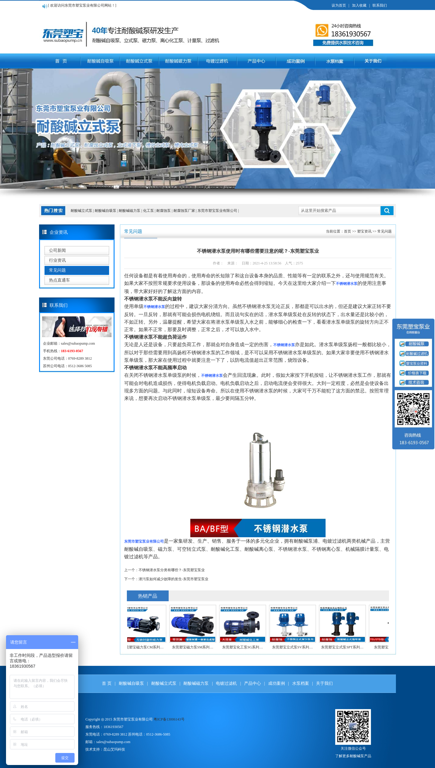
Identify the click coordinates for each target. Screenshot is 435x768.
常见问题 (57, 270)
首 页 (107, 683)
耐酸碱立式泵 (81, 211)
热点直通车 (59, 280)
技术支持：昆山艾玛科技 (105, 749)
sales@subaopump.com (78, 343)
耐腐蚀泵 (164, 211)
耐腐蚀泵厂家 (184, 211)
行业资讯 (57, 260)
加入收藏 (359, 5)
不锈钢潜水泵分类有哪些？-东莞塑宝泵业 (172, 570)
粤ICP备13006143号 (169, 719)
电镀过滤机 (226, 683)
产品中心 (252, 683)
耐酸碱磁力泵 (130, 211)
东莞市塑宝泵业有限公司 (218, 211)
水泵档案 (300, 683)
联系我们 (379, 5)
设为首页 (339, 5)
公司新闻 (57, 250)
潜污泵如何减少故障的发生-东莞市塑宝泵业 (173, 579)
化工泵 (149, 211)
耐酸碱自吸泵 (106, 211)
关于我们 (324, 683)
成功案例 (276, 683)
